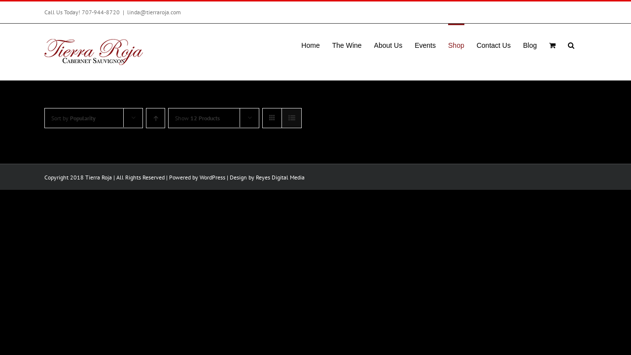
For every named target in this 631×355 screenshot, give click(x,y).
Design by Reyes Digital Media (267, 177)
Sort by (73, 118)
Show (197, 118)
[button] (583, 44)
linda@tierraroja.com (154, 12)
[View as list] (291, 118)
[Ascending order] (155, 118)
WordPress (212, 177)
